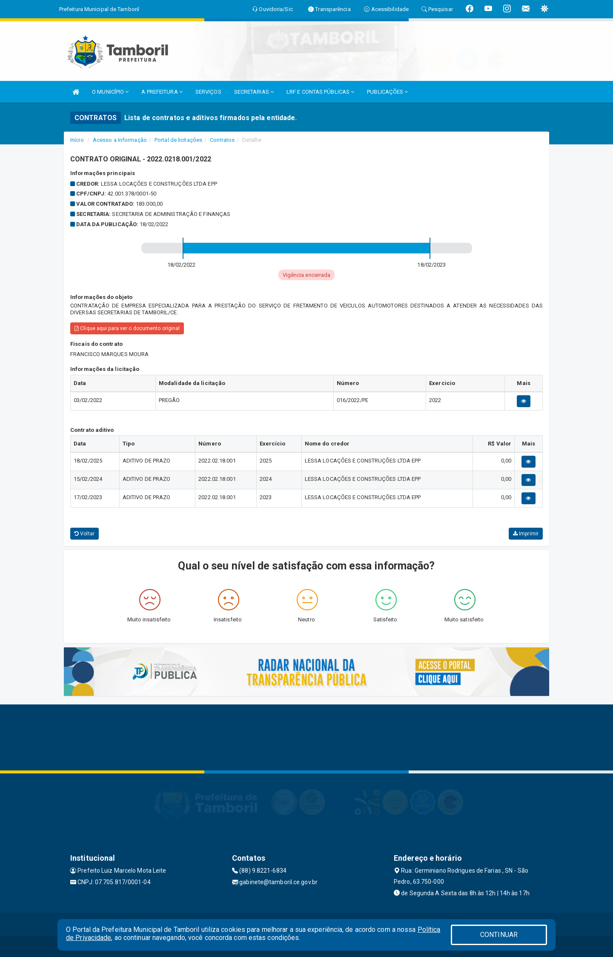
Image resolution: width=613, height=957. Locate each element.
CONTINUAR (499, 935)
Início (77, 140)
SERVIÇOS (208, 92)
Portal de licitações (178, 140)
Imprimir (526, 534)
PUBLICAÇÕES (387, 92)
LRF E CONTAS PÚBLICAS (320, 92)
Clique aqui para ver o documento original (127, 328)
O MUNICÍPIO (110, 92)
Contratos (222, 140)
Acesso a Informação (120, 140)
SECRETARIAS (254, 92)
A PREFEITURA (161, 92)
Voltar (84, 534)
